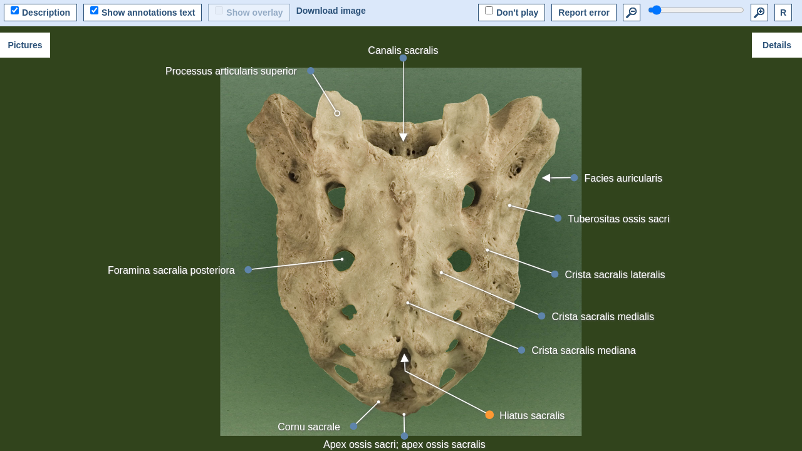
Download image (331, 11)
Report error (584, 13)
